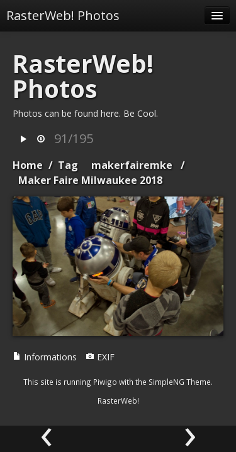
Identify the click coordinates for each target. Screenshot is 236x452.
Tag (68, 165)
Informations (45, 357)
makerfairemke (131, 165)
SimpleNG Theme (180, 382)
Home (28, 165)
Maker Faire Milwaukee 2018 (90, 180)
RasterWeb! (118, 401)
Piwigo (105, 382)
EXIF (100, 357)
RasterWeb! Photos (63, 15)
